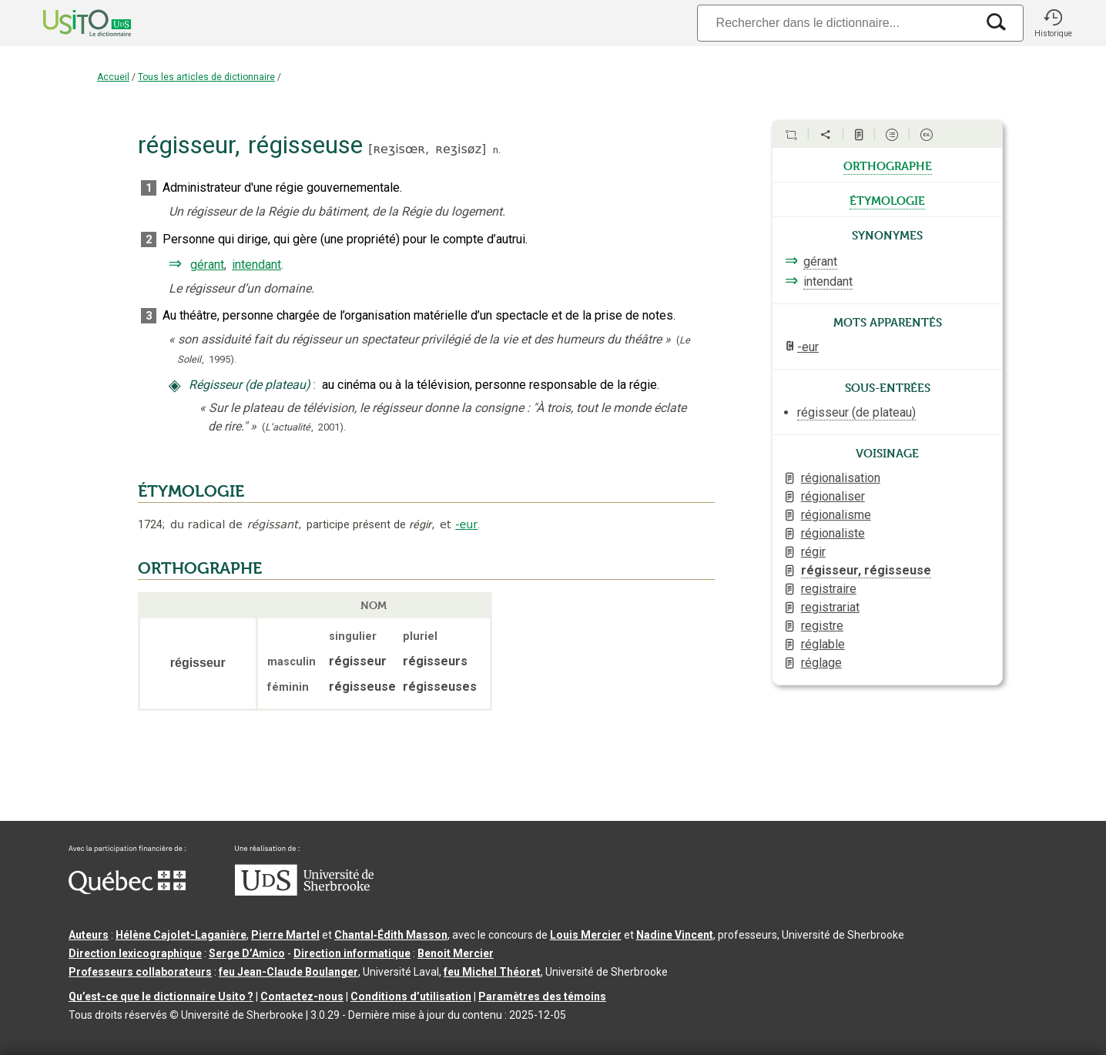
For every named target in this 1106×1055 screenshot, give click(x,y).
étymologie (887, 199)
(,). (304, 427)
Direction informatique (352, 953)
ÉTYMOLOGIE (191, 491)
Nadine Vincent (674, 935)
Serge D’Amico (247, 953)
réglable (823, 644)
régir (813, 551)
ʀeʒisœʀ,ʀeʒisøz (427, 149)
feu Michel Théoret (492, 972)
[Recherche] (836, 22)
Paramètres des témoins (542, 996)
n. (497, 150)
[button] (1053, 23)
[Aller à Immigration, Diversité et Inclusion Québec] (127, 890)
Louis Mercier (586, 935)
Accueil (113, 77)
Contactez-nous (302, 996)
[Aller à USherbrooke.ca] (304, 892)
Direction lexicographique (135, 953)
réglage (821, 662)
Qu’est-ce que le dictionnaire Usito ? (161, 996)
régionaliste (833, 533)
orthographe (887, 165)
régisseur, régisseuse (866, 570)
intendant (256, 264)
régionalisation (840, 478)
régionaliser (833, 496)
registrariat (830, 607)
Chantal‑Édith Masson (390, 935)
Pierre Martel (285, 935)
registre (822, 625)
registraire (828, 588)
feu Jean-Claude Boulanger (288, 972)
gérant (207, 264)
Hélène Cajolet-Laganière (181, 935)
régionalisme (836, 514)
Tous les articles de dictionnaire (206, 77)
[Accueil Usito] (70, 23)
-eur (466, 524)
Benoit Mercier (455, 953)
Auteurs (89, 935)
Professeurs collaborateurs (140, 972)
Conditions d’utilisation (410, 996)
